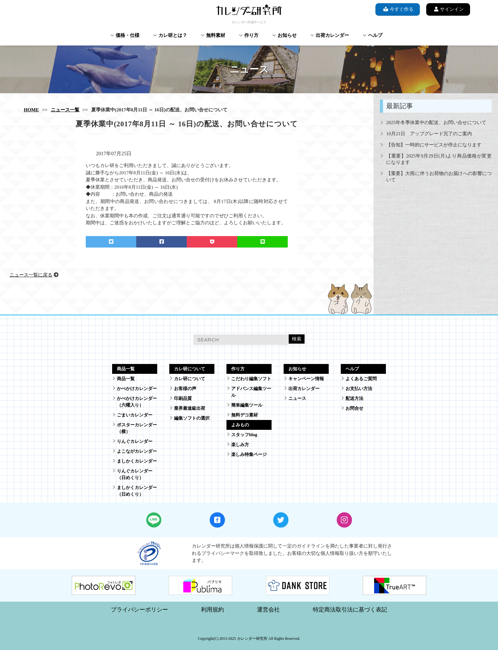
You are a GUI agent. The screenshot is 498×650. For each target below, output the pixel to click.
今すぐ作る (398, 9)
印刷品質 (183, 398)
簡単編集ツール (246, 405)
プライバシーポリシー (139, 609)
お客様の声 (185, 388)
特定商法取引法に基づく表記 (350, 609)
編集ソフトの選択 (192, 418)
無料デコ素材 (244, 415)
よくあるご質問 (361, 378)
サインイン (448, 9)
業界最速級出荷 (189, 408)
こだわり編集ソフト (251, 378)
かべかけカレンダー (137, 388)
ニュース (297, 398)
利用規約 (212, 609)
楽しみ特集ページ (249, 454)
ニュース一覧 (65, 109)
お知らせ (287, 35)
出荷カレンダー (332, 35)
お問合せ (354, 408)
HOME (31, 109)
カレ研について (189, 378)
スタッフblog (244, 434)
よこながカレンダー (137, 451)
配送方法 (354, 398)
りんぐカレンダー (134, 441)
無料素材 (215, 35)
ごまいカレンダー (134, 415)
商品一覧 (126, 378)
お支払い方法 (359, 388)
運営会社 (268, 609)
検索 (296, 338)
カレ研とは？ (172, 35)
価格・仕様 (127, 35)
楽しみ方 (240, 444)
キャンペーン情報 (306, 378)
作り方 (251, 35)
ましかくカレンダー (137, 461)
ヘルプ (375, 35)
